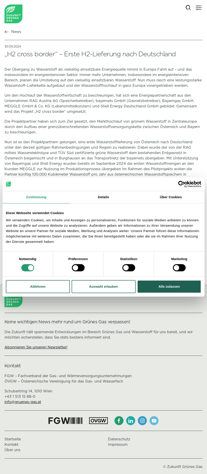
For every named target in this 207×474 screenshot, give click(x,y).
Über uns (12, 450)
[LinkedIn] (130, 420)
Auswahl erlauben (103, 286)
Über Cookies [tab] (171, 197)
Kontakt (11, 444)
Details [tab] (103, 197)
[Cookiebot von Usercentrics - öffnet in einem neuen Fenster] (181, 184)
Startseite (12, 439)
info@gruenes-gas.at (22, 402)
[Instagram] (142, 420)
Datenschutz (119, 439)
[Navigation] (199, 7)
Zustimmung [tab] (36, 197)
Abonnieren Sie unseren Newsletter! (35, 347)
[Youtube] (154, 420)
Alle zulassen (169, 286)
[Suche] (188, 8)
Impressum (118, 444)
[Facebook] (119, 420)
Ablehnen (37, 286)
